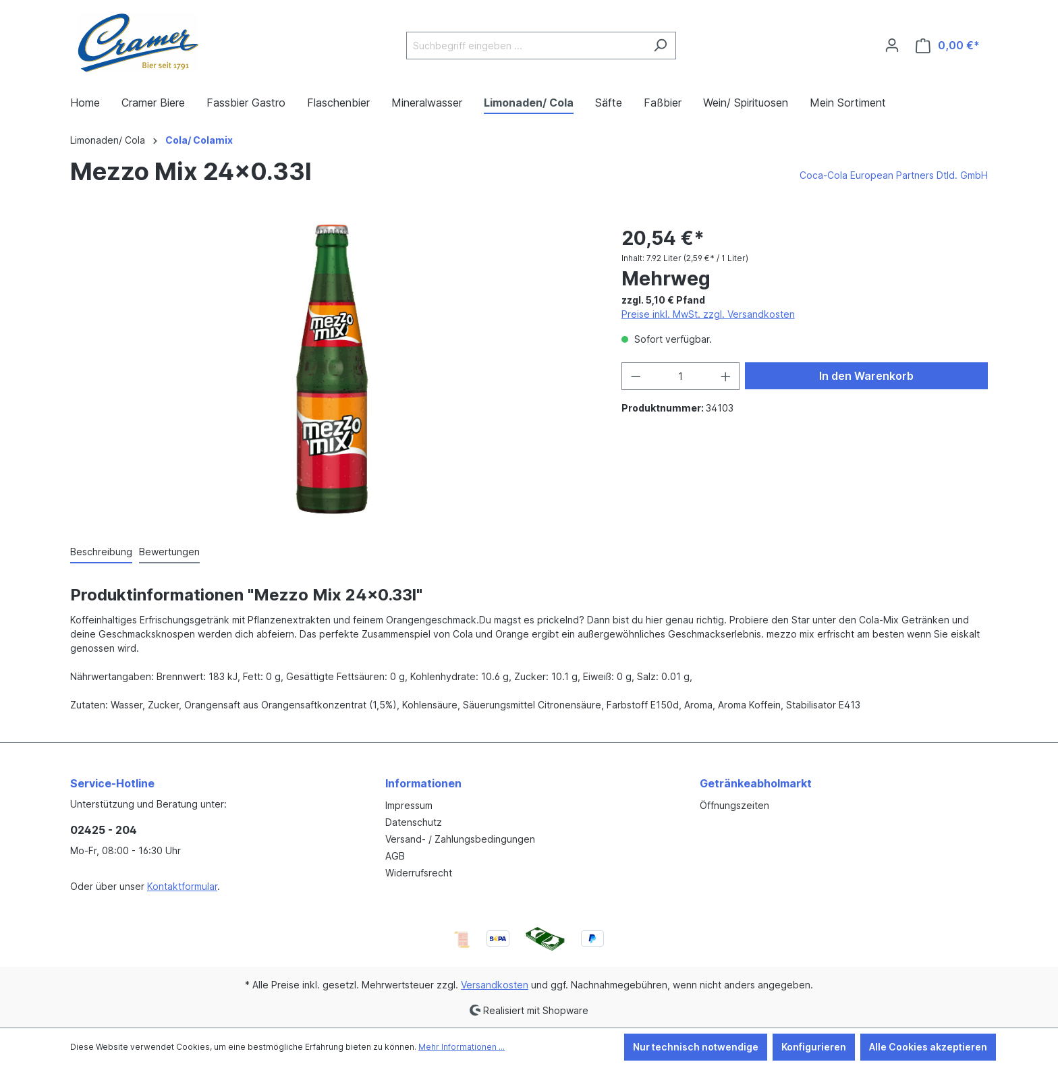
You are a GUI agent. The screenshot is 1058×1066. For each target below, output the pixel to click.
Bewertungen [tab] (169, 551)
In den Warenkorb (866, 376)
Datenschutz (413, 822)
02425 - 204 (103, 830)
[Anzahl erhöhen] (726, 376)
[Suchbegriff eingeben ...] (525, 45)
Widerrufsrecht (418, 872)
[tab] (101, 552)
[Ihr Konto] (892, 45)
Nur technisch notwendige (695, 1047)
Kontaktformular (182, 886)
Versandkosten (494, 984)
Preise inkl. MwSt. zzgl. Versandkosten (708, 314)
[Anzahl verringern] (635, 376)
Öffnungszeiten (734, 805)
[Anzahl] (680, 376)
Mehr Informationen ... (461, 1047)
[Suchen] (660, 45)
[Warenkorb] (948, 45)
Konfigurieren (813, 1047)
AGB (395, 856)
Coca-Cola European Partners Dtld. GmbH (894, 175)
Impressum (409, 805)
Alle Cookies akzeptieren (928, 1047)
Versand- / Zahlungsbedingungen (460, 839)
